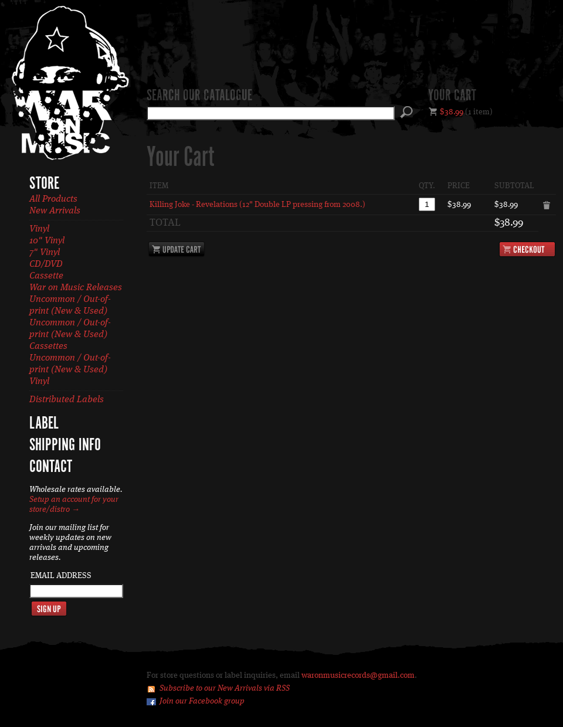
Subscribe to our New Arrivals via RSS (225, 688)
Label (44, 424)
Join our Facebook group (202, 701)
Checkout (527, 249)
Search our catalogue (199, 96)
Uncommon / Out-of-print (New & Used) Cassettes (70, 334)
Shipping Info (65, 445)
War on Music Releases (75, 288)
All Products (53, 199)
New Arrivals (54, 211)
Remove (547, 206)
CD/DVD (46, 264)
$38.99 (451, 112)
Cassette (46, 276)
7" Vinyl (44, 252)
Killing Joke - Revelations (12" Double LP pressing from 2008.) (257, 205)
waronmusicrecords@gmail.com (358, 675)
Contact (50, 467)
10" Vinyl (47, 241)
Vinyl (39, 229)
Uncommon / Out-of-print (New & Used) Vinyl (70, 370)
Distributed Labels (66, 400)
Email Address (60, 576)
